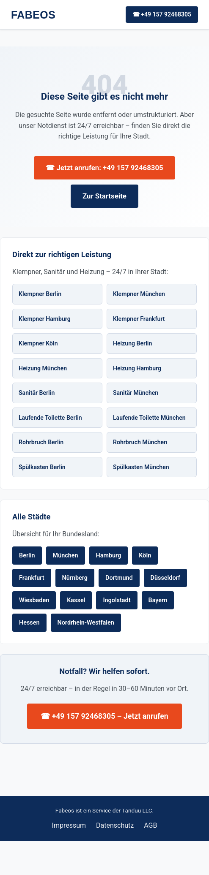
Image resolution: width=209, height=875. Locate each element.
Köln (145, 555)
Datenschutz (115, 825)
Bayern (158, 600)
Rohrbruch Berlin (41, 442)
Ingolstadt (116, 600)
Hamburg (108, 555)
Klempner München (139, 294)
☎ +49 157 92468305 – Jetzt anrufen (104, 716)
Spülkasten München (141, 467)
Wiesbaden (34, 600)
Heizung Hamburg (137, 368)
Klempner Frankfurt (139, 318)
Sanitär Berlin (37, 392)
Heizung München (43, 368)
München (65, 555)
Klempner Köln (38, 343)
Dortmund (119, 578)
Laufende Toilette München (149, 417)
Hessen (29, 622)
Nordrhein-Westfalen (86, 622)
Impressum (69, 825)
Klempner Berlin (40, 294)
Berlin (27, 555)
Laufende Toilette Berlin (50, 417)
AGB (150, 825)
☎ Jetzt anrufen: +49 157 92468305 (104, 167)
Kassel (76, 600)
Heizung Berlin (132, 343)
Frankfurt (31, 578)
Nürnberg (75, 578)
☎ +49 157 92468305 (161, 14)
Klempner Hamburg (45, 318)
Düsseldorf (165, 578)
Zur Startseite (104, 196)
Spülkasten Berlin (42, 467)
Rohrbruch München (140, 442)
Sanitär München (135, 392)
